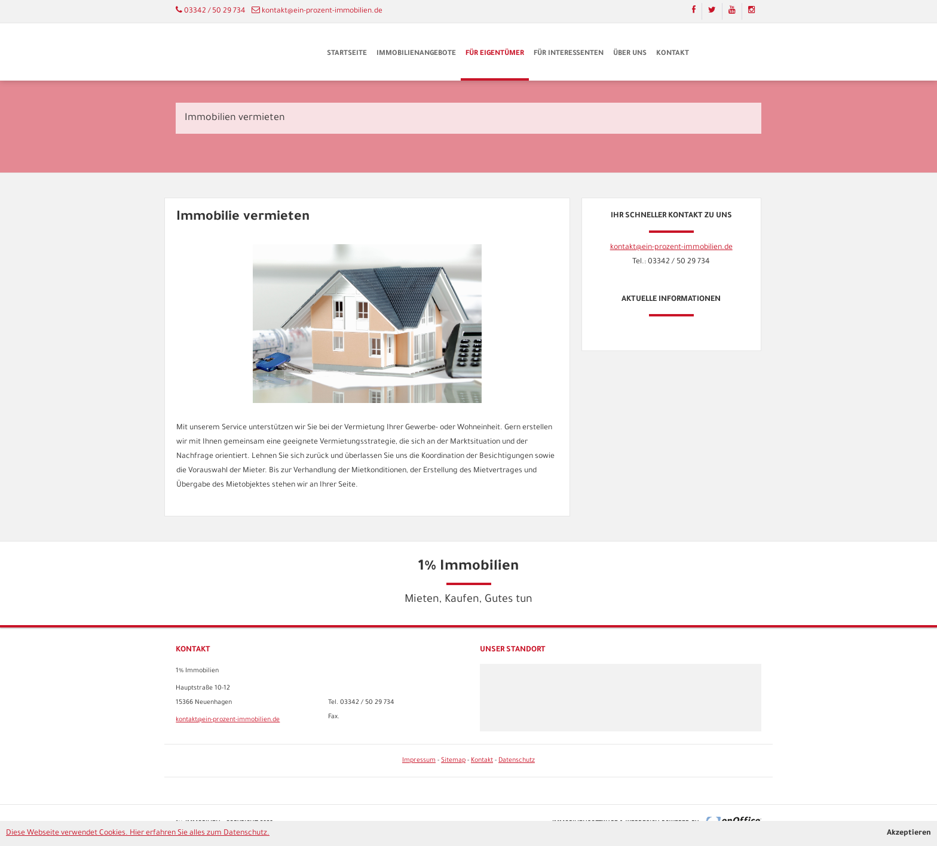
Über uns (630, 54)
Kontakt (672, 54)
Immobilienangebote (416, 54)
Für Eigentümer (495, 54)
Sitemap (453, 760)
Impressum (419, 760)
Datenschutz (516, 760)
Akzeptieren (909, 833)
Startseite (347, 54)
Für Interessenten (569, 54)
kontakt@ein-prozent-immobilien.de (322, 11)
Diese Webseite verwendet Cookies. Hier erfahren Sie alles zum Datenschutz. (138, 833)
